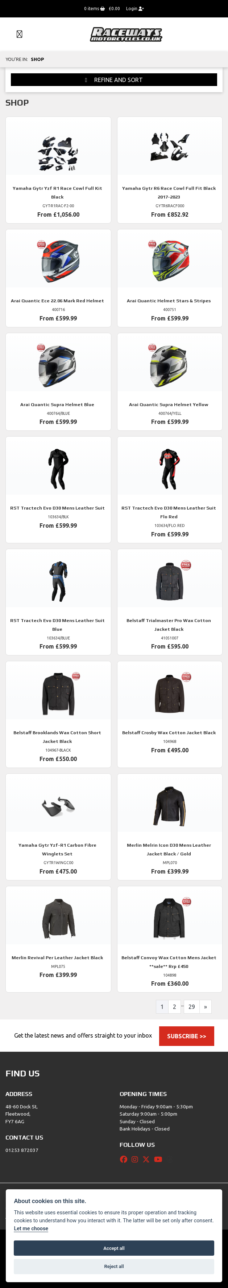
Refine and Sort (114, 80)
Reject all (114, 1266)
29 (191, 1006)
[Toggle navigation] (16, 34)
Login (135, 8)
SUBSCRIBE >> (186, 1036)
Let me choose (31, 1229)
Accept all (113, 1248)
